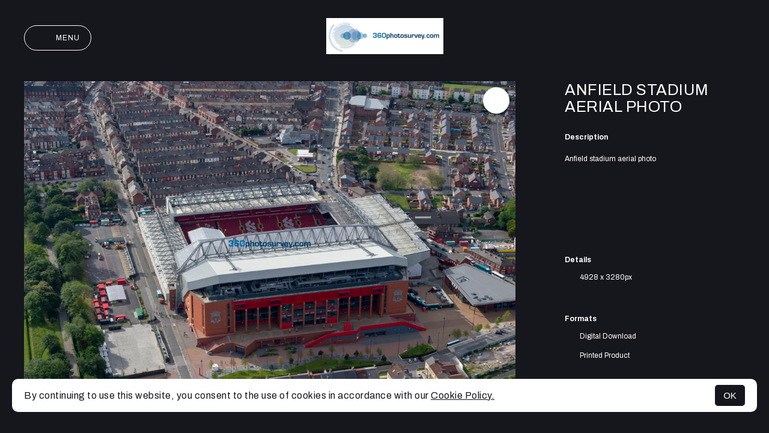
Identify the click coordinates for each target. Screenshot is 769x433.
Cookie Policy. (462, 395)
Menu (57, 38)
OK (730, 395)
